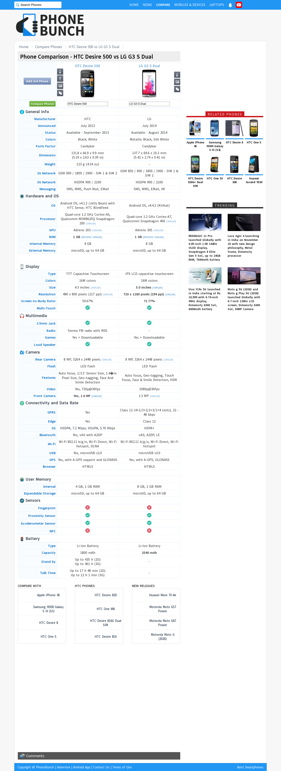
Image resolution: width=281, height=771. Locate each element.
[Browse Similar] (91, 237)
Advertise (63, 767)
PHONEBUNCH (62, 24)
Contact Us (101, 767)
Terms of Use (122, 767)
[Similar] (91, 223)
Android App (81, 767)
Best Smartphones (250, 767)
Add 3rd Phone (37, 81)
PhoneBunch (45, 767)
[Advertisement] (187, 25)
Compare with (29, 585)
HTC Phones (85, 585)
